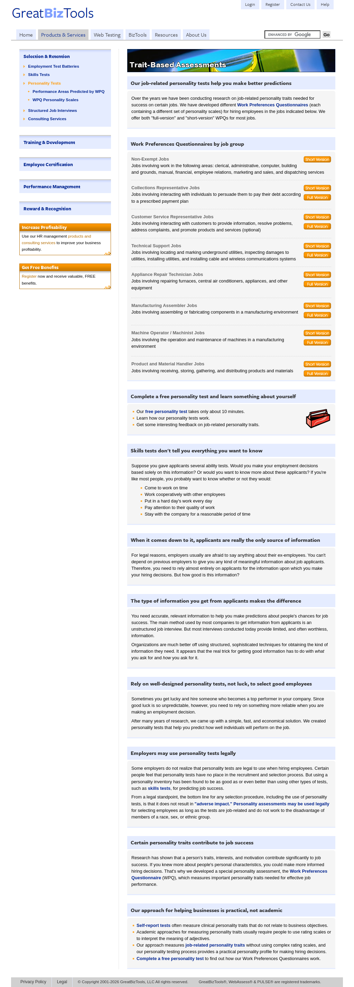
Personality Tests (44, 83)
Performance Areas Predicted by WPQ (68, 91)
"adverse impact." (213, 803)
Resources (166, 34)
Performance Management (52, 186)
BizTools (138, 34)
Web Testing (107, 34)
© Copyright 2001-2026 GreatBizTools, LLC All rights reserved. (133, 982)
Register (29, 276)
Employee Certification (48, 164)
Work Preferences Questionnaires (272, 104)
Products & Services (63, 34)
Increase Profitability (44, 227)
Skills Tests (39, 75)
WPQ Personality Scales (55, 100)
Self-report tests (153, 925)
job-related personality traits (215, 945)
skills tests (159, 788)
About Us (196, 34)
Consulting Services (47, 119)
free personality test (166, 411)
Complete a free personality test (170, 958)
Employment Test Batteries (53, 66)
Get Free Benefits (40, 267)
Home (26, 34)
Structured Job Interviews (52, 110)
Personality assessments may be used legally (281, 803)
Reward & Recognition (47, 208)
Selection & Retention (47, 56)
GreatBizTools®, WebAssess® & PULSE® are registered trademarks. (260, 982)
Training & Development (49, 142)
